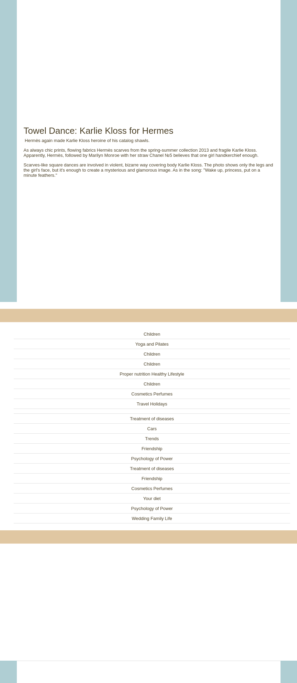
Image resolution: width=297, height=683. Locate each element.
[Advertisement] (149, 55)
